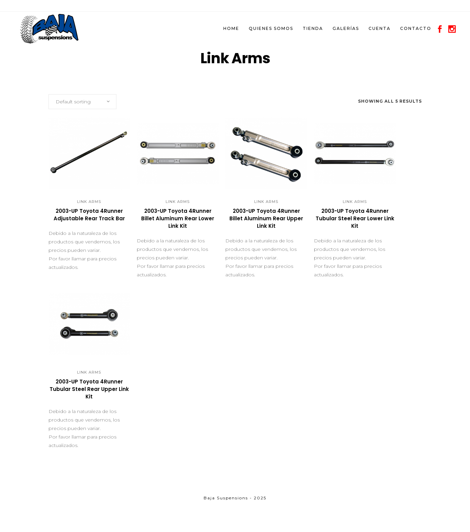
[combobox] (82, 101)
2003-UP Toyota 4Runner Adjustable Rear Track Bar (89, 214)
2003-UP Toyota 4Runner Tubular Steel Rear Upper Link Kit (89, 389)
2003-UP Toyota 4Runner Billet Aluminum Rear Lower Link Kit (177, 218)
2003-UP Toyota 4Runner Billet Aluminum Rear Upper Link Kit (266, 218)
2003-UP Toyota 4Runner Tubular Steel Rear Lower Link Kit (355, 218)
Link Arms (89, 201)
